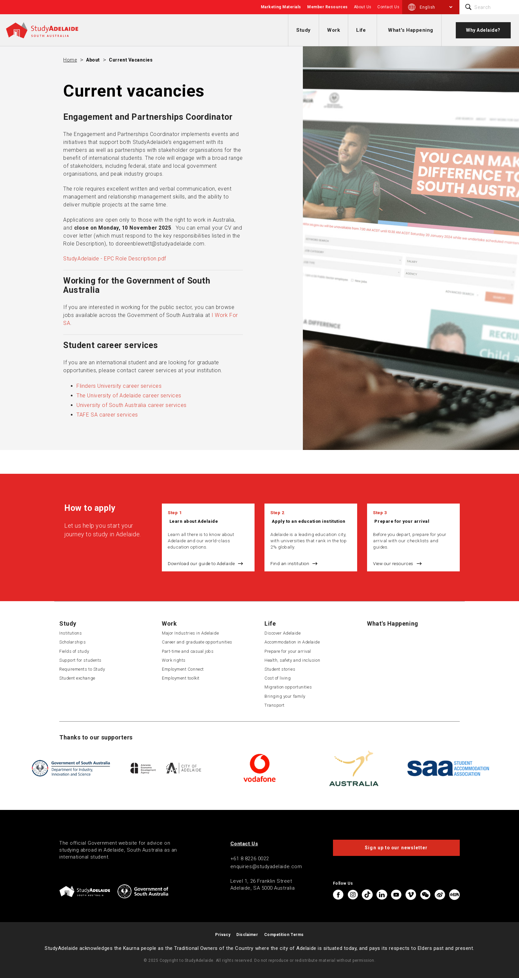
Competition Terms (284, 934)
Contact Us (388, 7)
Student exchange (77, 678)
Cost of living (277, 678)
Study (303, 30)
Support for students (80, 660)
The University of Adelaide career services (128, 395)
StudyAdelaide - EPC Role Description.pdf (114, 258)
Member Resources (327, 7)
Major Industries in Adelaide (190, 633)
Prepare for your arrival (401, 521)
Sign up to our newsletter (396, 847)
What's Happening (410, 30)
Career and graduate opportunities (197, 642)
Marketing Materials (281, 7)
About (93, 60)
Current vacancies (131, 60)
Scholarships (72, 642)
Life (361, 30)
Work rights (174, 660)
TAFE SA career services (107, 415)
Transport (274, 705)
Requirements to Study (82, 669)
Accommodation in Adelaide (292, 642)
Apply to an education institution (308, 521)
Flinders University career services (119, 386)
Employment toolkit (181, 678)
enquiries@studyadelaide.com (266, 866)
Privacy (222, 934)
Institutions (70, 633)
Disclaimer (247, 934)
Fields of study (74, 651)
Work (333, 30)
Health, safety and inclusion (292, 660)
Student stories (279, 669)
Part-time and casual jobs (188, 651)
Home (70, 60)
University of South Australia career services (131, 405)
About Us (362, 7)
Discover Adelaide (282, 633)
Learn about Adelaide (193, 521)
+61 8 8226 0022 (249, 859)
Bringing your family (285, 696)
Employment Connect (183, 669)
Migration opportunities (288, 687)
